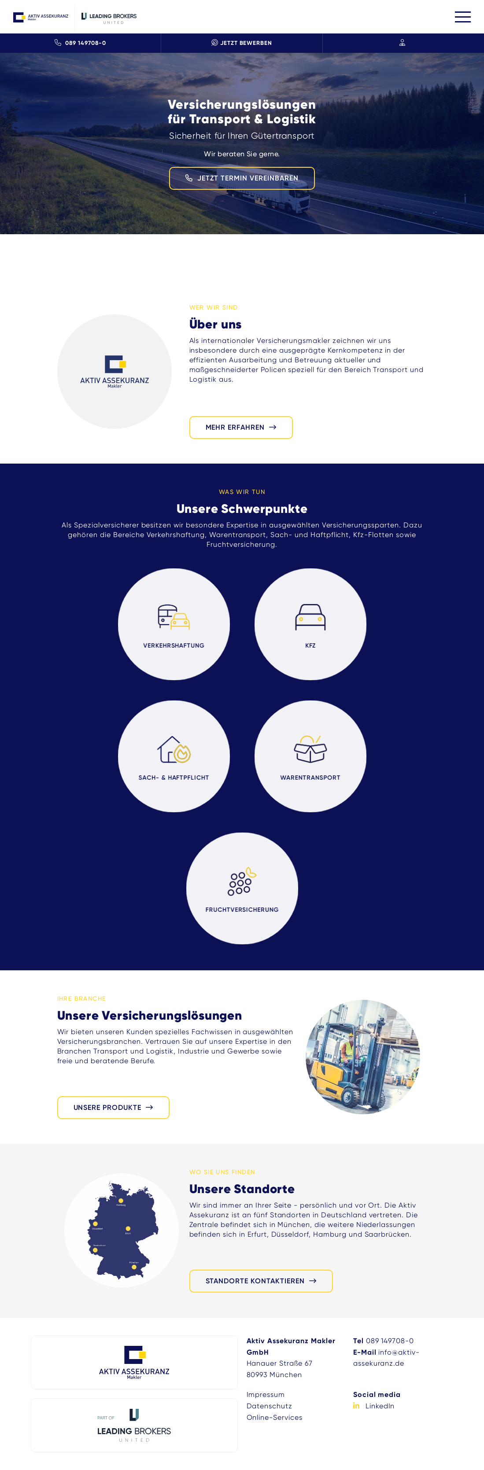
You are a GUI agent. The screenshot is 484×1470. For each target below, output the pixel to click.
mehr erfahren (235, 427)
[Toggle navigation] (463, 17)
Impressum (266, 1394)
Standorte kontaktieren (255, 1281)
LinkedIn (380, 1406)
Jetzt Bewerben (241, 42)
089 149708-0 (80, 42)
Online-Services (275, 1417)
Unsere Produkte (107, 1107)
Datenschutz (270, 1406)
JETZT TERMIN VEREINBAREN (247, 178)
